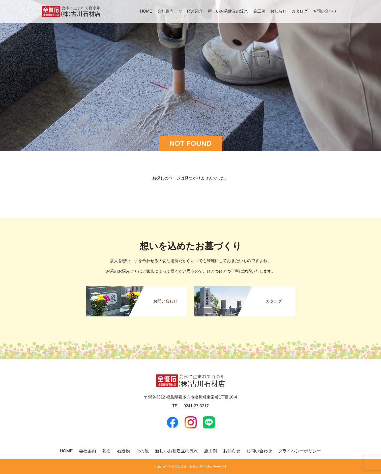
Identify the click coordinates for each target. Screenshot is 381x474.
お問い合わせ (325, 11)
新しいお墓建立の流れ (228, 11)
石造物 (123, 451)
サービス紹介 (191, 11)
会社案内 (165, 11)
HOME (146, 11)
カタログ (299, 11)
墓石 (106, 451)
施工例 (259, 11)
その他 (142, 451)
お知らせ (278, 11)
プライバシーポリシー (299, 451)
